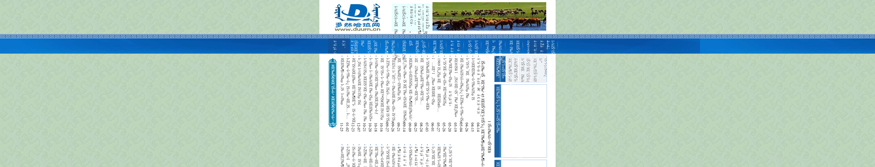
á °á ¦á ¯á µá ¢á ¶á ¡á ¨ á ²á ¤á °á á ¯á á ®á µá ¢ (422, 17)
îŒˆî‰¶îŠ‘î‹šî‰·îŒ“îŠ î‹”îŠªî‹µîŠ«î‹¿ (540, 69)
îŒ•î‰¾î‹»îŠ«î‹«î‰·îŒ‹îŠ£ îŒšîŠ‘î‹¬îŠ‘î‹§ (514, 63)
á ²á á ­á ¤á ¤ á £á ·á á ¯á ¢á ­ (455, 52)
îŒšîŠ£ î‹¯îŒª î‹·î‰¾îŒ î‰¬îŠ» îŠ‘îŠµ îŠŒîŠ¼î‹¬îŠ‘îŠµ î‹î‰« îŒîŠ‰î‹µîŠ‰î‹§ (393, 90)
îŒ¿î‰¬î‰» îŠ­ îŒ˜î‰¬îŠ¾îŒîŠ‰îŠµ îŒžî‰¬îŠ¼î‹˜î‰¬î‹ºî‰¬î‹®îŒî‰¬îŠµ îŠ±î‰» (405, 91)
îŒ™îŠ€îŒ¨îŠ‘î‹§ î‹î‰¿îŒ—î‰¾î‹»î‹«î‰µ (493, 54)
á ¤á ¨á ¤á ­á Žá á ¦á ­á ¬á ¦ (430, 17)
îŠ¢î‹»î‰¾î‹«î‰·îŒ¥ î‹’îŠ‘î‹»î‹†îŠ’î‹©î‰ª (532, 58)
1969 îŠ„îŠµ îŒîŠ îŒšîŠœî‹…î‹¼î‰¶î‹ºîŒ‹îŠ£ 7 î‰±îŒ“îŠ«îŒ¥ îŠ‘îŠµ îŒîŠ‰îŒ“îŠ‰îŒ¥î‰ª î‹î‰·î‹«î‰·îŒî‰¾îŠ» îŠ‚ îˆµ (439, 86)
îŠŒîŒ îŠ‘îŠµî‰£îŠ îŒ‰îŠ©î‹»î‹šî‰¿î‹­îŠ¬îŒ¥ (413, 54)
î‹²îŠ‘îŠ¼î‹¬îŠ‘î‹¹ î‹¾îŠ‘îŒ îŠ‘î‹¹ (472, 54)
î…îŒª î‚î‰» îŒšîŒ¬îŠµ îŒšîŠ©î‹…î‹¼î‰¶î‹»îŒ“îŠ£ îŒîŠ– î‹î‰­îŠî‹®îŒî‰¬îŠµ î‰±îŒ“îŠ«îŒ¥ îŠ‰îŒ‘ (433, 88)
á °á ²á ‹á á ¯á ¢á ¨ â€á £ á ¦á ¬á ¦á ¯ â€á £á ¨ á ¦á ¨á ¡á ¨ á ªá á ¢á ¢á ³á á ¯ (479, 88)
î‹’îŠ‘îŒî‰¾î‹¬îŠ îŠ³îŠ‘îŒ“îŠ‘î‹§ (524, 69)
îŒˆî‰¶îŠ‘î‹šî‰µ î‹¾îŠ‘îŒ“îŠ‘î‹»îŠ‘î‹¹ (437, 57)
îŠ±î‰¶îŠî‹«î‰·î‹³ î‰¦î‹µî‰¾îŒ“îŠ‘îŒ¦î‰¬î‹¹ (389, 63)
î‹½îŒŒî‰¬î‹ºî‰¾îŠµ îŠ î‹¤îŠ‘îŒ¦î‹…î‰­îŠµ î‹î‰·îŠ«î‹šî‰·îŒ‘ (473, 80)
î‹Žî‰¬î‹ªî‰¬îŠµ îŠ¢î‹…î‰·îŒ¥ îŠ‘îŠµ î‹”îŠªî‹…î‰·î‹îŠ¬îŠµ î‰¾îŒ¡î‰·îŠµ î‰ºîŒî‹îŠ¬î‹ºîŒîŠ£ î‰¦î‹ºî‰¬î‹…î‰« (388, 90)
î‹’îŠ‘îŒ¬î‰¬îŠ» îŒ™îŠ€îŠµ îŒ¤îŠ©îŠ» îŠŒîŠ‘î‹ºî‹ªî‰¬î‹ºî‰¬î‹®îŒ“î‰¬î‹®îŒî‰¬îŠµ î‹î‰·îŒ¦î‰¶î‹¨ (444, 91)
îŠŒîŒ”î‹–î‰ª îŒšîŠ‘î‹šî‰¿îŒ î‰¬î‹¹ (365, 50)
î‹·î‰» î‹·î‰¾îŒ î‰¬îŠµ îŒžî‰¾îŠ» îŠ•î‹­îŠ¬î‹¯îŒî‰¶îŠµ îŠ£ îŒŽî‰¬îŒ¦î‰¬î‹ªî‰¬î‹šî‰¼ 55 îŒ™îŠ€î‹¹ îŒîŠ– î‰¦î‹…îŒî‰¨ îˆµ (371, 90)
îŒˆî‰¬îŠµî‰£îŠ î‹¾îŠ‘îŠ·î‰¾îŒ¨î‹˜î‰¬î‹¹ (549, 62)
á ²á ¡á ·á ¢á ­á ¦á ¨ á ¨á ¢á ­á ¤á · (343, 50)
